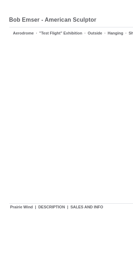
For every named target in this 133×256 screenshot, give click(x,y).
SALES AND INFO (86, 207)
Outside (95, 33)
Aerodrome (23, 33)
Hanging (115, 33)
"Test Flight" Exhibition (60, 33)
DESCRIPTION (51, 207)
